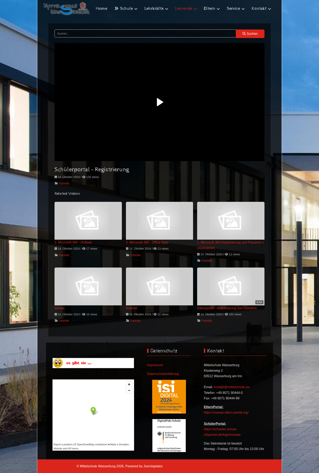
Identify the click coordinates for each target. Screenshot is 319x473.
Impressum (155, 365)
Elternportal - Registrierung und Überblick (227, 308)
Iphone (59, 308)
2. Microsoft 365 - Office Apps (147, 242)
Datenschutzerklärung (163, 374)
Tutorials (64, 183)
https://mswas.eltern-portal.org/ (226, 412)
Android (131, 308)
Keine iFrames (93, 415)
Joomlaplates (153, 466)
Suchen (250, 33)
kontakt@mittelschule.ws (232, 387)
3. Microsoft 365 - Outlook (73, 242)
